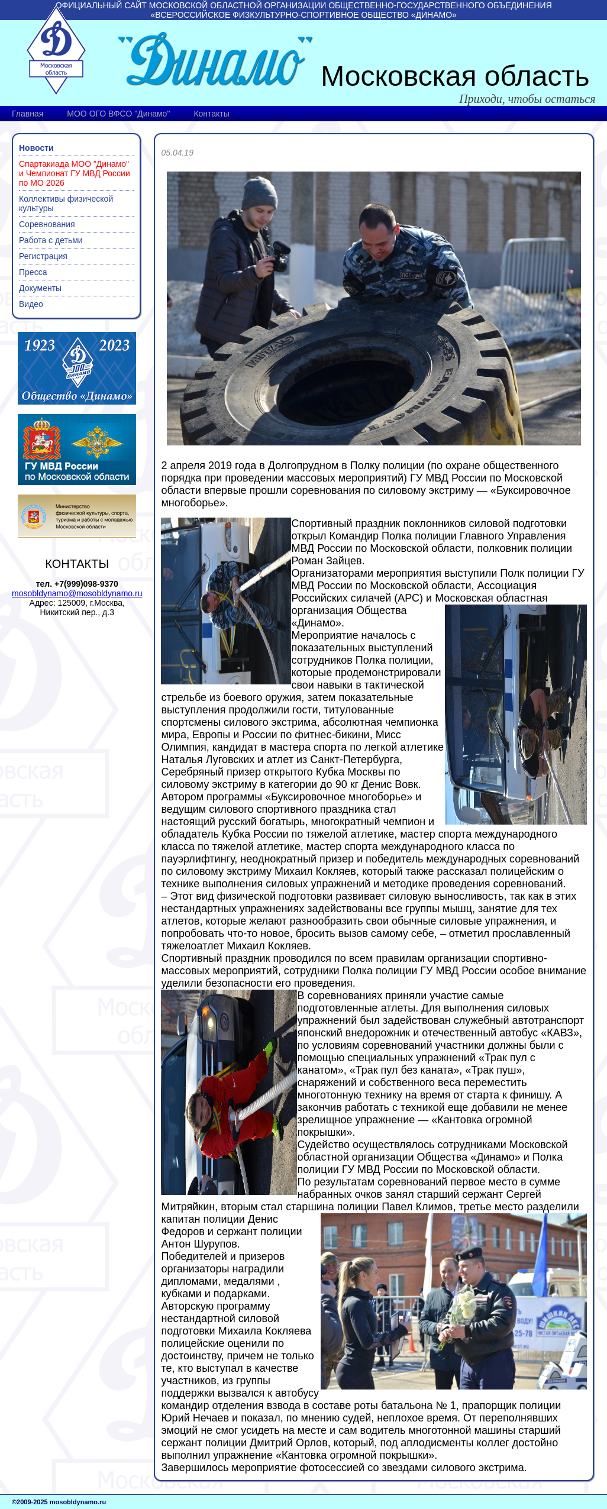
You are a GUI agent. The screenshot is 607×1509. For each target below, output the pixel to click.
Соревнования (47, 224)
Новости (36, 148)
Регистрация (43, 256)
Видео (31, 304)
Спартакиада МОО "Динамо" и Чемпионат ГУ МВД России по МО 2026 (74, 173)
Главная (27, 113)
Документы (40, 288)
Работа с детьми (51, 240)
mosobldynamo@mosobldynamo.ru (77, 593)
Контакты (211, 113)
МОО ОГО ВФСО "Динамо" (118, 113)
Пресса (33, 272)
